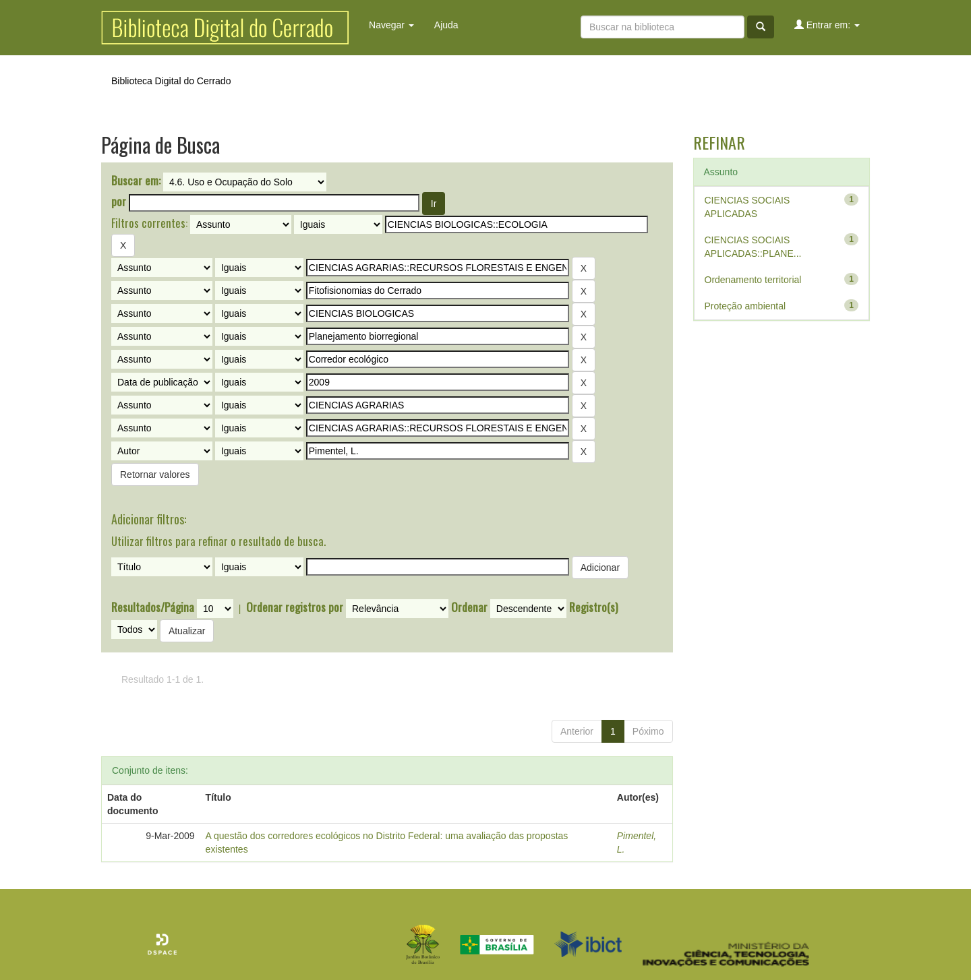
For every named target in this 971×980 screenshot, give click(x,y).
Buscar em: (135, 181)
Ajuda (446, 25)
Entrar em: (827, 24)
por (118, 201)
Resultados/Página (152, 607)
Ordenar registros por (294, 607)
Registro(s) (593, 607)
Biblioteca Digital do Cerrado (171, 80)
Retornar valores (155, 474)
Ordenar (469, 607)
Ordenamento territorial (753, 279)
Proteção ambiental (745, 306)
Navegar (391, 25)
